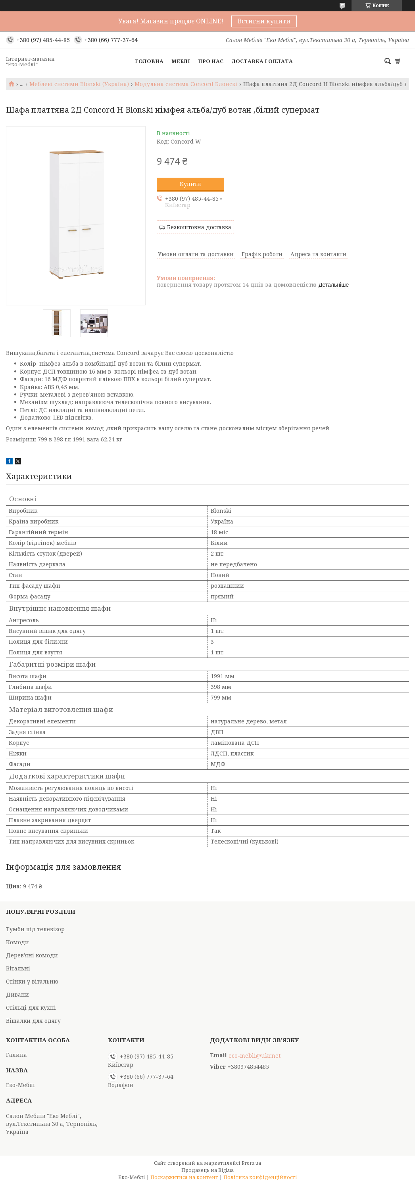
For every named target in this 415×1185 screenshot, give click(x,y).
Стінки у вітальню (32, 981)
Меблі (180, 61)
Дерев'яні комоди (32, 955)
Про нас (210, 61)
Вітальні (18, 968)
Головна (149, 61)
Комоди (17, 942)
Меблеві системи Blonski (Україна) (79, 84)
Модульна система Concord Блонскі (185, 84)
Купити (190, 184)
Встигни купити (264, 21)
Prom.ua (251, 1163)
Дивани (17, 994)
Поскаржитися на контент (184, 1177)
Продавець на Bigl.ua (207, 1170)
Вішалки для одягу (33, 1020)
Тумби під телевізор (35, 929)
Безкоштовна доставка (199, 227)
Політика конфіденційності (260, 1177)
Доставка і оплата (262, 61)
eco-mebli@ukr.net (255, 1055)
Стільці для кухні (31, 1007)
